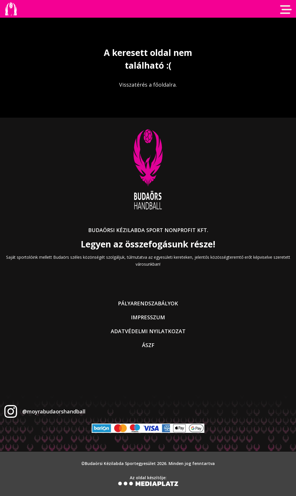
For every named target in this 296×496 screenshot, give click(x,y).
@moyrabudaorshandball (54, 411)
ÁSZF (148, 345)
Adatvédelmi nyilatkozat (148, 331)
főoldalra (164, 84)
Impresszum (148, 317)
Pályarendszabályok (148, 303)
